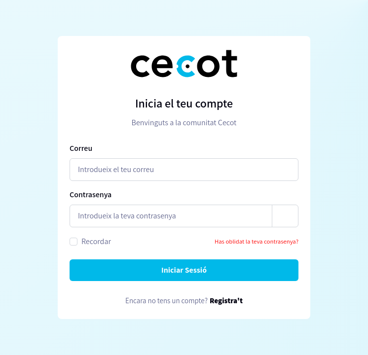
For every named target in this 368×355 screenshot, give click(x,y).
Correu (81, 148)
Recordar (96, 241)
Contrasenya (90, 194)
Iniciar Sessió (184, 270)
